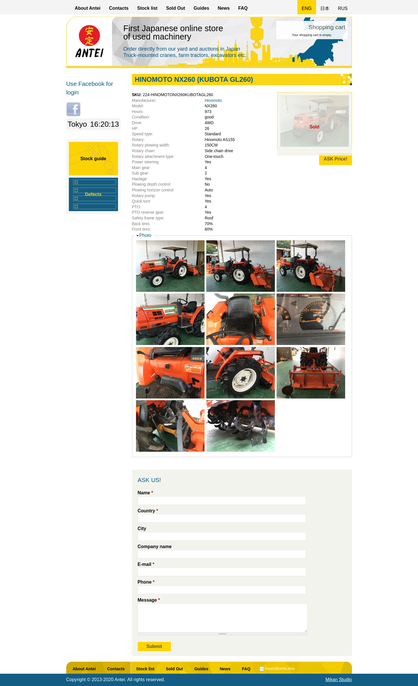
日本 (324, 8)
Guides (201, 8)
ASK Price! (335, 158)
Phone (146, 582)
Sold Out (175, 8)
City (142, 528)
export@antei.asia (279, 668)
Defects (93, 194)
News (224, 8)
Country (148, 510)
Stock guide (93, 158)
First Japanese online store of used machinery (173, 32)
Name (145, 492)
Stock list (147, 8)
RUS (343, 8)
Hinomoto (213, 100)
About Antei (88, 8)
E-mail (146, 564)
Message (149, 600)
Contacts (119, 8)
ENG (307, 8)
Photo (145, 235)
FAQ (243, 8)
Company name (155, 546)
